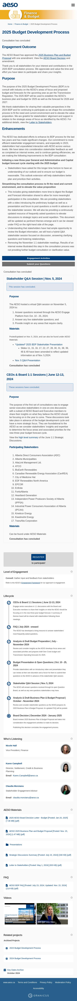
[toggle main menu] (73, 5)
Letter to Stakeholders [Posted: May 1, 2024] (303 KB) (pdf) (35, 865)
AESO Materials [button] (38, 810)
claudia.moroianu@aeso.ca (26, 797)
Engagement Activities (38, 258)
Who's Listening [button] (38, 739)
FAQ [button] (38, 877)
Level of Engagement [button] (38, 571)
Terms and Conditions (27, 982)
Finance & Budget (21, 24)
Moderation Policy (63, 982)
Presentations (16, 844)
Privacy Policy (46, 982)
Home (10, 24)
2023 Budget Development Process (25, 948)
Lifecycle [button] (38, 596)
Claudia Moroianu (15, 786)
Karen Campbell (14, 763)
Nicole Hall (11, 745)
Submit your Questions (38, 264)
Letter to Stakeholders (40, 122)
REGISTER (38, 557)
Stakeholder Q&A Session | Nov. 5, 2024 (34, 278)
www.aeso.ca (9, 982)
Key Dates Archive (15, 970)
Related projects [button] (38, 935)
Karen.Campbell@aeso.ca (25, 775)
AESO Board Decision (54, 58)
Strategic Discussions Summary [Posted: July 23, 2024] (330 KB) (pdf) (40, 855)
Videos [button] (38, 897)
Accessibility (38, 988)
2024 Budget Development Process (25, 958)
